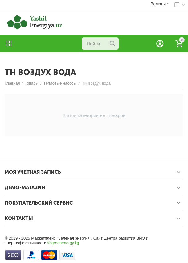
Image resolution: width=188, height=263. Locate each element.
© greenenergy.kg (63, 242)
